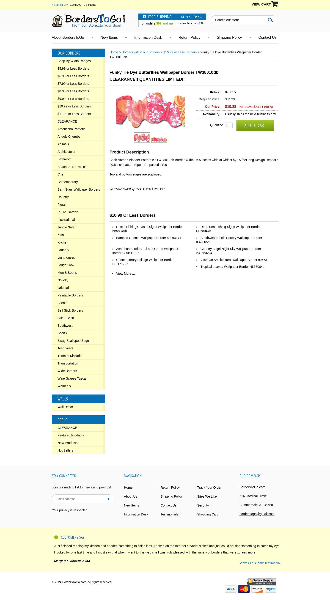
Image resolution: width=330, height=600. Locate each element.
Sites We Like (207, 496)
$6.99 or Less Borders (73, 76)
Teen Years (65, 348)
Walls (63, 399)
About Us (130, 496)
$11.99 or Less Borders (74, 114)
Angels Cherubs (69, 136)
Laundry (63, 250)
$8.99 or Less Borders (73, 91)
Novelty (63, 280)
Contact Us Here (83, 4)
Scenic (62, 303)
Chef (61, 174)
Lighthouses (66, 257)
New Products (67, 443)
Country (63, 197)
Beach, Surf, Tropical (72, 167)
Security (203, 505)
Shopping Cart (207, 514)
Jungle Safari (67, 227)
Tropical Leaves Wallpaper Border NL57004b (232, 266)
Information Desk (148, 37)
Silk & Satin (66, 318)
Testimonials (169, 514)
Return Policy (189, 37)
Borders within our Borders (141, 52)
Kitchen (63, 242)
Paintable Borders (70, 295)
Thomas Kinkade (70, 356)
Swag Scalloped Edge (73, 340)
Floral (62, 204)
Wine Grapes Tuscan (73, 378)
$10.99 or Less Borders (74, 106)
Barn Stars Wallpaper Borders (79, 189)
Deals (62, 420)
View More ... (125, 273)
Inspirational (66, 220)
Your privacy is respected (70, 510)
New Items (109, 37)
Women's (64, 386)
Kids (61, 235)
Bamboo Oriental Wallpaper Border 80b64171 (148, 238)
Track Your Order (209, 487)
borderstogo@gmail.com (257, 514)
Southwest (65, 325)
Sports (62, 333)
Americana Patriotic (71, 129)
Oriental (63, 288)
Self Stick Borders (70, 310)
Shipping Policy (229, 37)
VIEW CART (261, 4)
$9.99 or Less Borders (73, 99)
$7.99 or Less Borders (73, 83)
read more (248, 552)
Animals (63, 144)
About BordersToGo (68, 37)
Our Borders (69, 53)
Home (114, 52)
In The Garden (68, 212)
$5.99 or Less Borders (73, 68)
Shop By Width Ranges (74, 61)
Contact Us (267, 37)
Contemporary (68, 182)
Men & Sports (67, 272)
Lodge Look (66, 265)
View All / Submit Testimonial (260, 563)
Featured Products (71, 435)
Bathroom (65, 159)
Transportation (68, 363)
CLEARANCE (67, 121)
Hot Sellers (65, 450)
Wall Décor (65, 407)
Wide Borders (67, 371)
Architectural (66, 151)
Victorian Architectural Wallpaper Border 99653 (234, 260)
